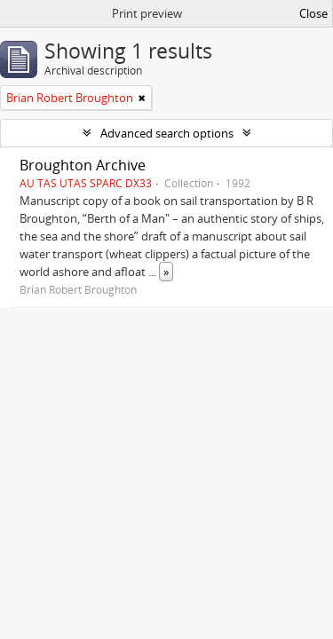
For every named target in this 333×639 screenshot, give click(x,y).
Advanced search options (167, 133)
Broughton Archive (83, 165)
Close (313, 13)
